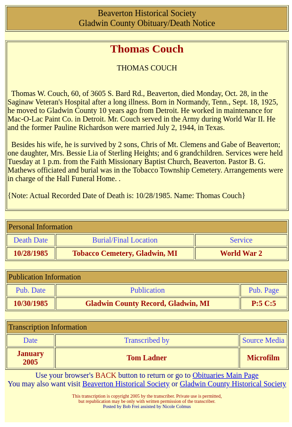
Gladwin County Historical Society (233, 384)
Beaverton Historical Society (126, 384)
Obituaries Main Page (226, 375)
